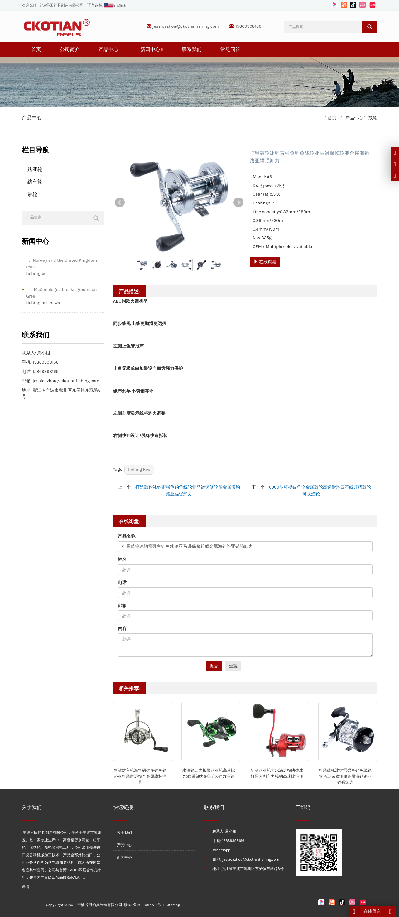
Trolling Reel (139, 469)
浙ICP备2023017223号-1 (144, 905)
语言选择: (95, 5)
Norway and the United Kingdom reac (61, 264)
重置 (233, 666)
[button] (121, 49)
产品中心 (110, 49)
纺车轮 (34, 182)
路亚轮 (34, 169)
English (114, 5)
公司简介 (70, 49)
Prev (120, 203)
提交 (213, 666)
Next (238, 203)
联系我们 (192, 49)
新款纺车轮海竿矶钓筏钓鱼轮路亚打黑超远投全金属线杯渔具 (140, 776)
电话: (123, 582)
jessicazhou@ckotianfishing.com (185, 26)
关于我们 (122, 832)
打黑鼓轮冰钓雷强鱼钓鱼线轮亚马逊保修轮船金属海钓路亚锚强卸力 (345, 776)
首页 (36, 49)
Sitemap (173, 905)
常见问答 (230, 49)
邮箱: (123, 605)
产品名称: (127, 536)
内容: (123, 628)
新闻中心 (151, 49)
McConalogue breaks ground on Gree (61, 293)
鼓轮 (372, 118)
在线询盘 (264, 262)
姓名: (123, 559)
